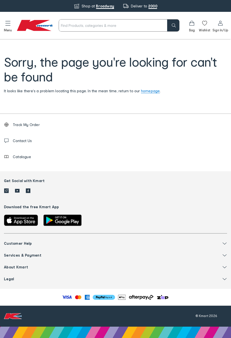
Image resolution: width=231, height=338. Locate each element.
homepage (150, 91)
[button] (7, 25)
